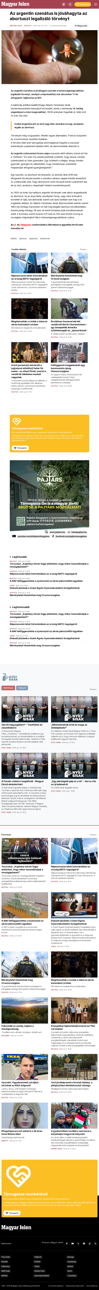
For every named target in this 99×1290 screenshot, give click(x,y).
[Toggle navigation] (95, 4)
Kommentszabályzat (55, 1286)
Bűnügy (71, 1257)
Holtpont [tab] (22, 688)
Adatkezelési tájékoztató (75, 1286)
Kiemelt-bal (45, 239)
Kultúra (70, 1266)
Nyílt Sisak (5, 1271)
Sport (70, 1271)
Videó (36, 1266)
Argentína (33, 239)
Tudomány (72, 1276)
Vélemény (5, 1266)
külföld (14, 239)
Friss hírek (5, 1257)
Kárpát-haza (39, 1271)
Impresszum (6, 1243)
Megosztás (81, 25)
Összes (84, 249)
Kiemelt (4, 1262)
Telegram (25, 224)
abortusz (23, 239)
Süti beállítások (92, 1286)
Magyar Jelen (16, 26)
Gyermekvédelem (41, 1276)
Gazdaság (72, 1262)
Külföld (27, 26)
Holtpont (37, 1257)
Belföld (4, 1276)
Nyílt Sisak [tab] (8, 688)
